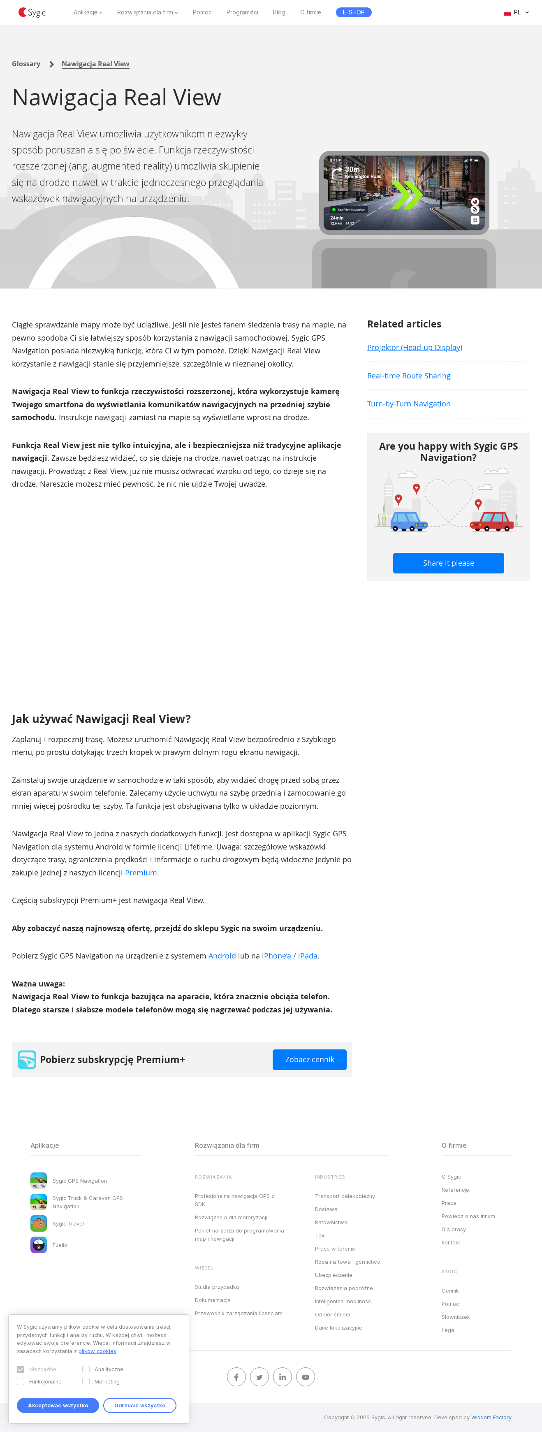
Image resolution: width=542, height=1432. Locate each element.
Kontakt (451, 1242)
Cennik (450, 1290)
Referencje (455, 1189)
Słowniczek (456, 1317)
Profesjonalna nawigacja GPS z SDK (234, 1200)
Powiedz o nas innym (468, 1216)
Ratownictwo (331, 1222)
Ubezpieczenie (333, 1275)
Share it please (448, 563)
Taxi (320, 1235)
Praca (449, 1203)
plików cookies (97, 1351)
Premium (141, 872)
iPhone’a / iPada (289, 956)
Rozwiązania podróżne (344, 1288)
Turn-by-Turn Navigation (409, 403)
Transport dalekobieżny (345, 1196)
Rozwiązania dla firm (145, 12)
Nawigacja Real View (96, 63)
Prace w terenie (335, 1248)
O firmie (310, 12)
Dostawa (326, 1209)
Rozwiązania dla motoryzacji (231, 1217)
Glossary (26, 63)
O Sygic (451, 1176)
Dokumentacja (213, 1300)
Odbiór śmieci (332, 1314)
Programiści (242, 12)
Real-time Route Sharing (409, 376)
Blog (279, 12)
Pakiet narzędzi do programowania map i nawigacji (239, 1234)
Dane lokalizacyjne (338, 1327)
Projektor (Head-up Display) (414, 347)
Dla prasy (454, 1229)
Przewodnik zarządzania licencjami (239, 1313)
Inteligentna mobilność (343, 1301)
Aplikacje (85, 12)
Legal (449, 1330)
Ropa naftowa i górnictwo (347, 1261)
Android (222, 956)
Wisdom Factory (491, 1417)
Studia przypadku (217, 1286)
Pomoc (202, 12)
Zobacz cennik (309, 1059)
